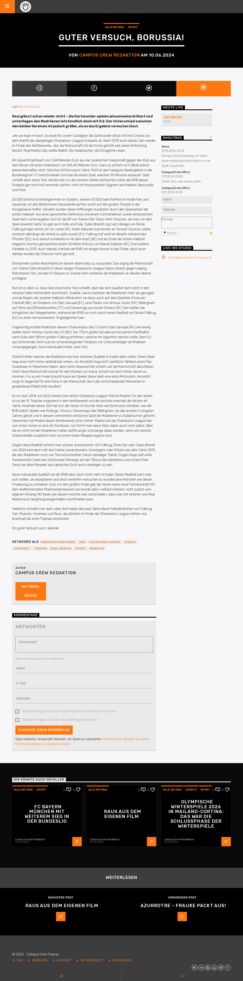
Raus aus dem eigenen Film (122, 814)
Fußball (22, 548)
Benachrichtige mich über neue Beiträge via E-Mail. (60, 720)
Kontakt (64, 960)
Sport (133, 27)
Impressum (122, 960)
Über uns (40, 960)
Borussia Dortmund (58, 542)
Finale (130, 542)
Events (191, 789)
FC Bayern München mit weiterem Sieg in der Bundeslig (47, 814)
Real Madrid (61, 548)
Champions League (104, 542)
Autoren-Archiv (30, 591)
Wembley (97, 548)
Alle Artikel (114, 27)
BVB (82, 542)
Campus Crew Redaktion (109, 55)
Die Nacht (173, 117)
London (40, 548)
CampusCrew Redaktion (30, 839)
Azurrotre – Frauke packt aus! (183, 905)
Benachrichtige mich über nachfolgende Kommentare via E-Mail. (70, 711)
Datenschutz (92, 960)
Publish (171, 233)
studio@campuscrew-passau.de (190, 257)
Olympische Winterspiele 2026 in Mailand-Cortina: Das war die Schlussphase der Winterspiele (195, 814)
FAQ (20, 960)
